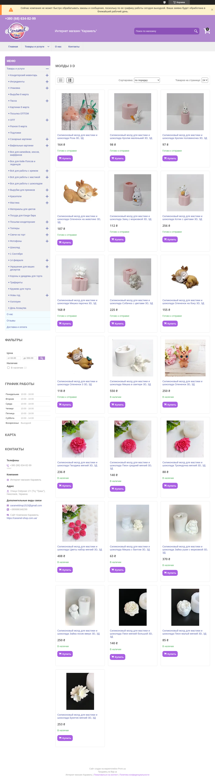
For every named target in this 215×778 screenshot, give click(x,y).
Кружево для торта (20, 288)
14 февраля (16, 260)
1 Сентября (16, 253)
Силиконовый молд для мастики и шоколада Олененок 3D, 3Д (182, 383)
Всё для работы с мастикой (25, 177)
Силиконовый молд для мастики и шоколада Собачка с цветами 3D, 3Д (131, 302)
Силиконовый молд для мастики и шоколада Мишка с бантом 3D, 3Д (130, 548)
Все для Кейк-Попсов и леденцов (22, 163)
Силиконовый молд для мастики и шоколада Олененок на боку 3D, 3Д (183, 302)
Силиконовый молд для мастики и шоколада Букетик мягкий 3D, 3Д (77, 716)
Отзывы (11, 320)
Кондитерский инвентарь (23, 75)
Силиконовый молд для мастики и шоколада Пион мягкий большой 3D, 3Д (131, 633)
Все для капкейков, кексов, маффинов (24, 153)
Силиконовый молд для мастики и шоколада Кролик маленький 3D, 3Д (131, 136)
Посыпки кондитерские (22, 222)
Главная (13, 46)
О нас (58, 46)
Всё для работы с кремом (24, 170)
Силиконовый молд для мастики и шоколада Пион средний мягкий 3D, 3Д (131, 465)
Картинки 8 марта (19, 107)
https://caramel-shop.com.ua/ (22, 518)
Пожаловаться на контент (106, 775)
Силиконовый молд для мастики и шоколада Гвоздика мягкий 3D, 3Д (77, 464)
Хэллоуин (15, 301)
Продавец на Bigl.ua (107, 772)
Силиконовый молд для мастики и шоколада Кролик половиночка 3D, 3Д (184, 136)
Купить (66, 158)
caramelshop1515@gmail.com (26, 505)
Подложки (15, 132)
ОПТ (12, 120)
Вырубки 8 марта (19, 94)
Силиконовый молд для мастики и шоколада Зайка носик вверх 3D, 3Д (78, 632)
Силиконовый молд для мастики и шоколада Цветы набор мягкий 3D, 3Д (79, 548)
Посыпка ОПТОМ (19, 113)
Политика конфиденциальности (134, 775)
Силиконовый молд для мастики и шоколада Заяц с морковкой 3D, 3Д (130, 218)
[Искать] (196, 31)
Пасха (13, 100)
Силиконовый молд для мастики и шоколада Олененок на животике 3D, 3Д (79, 219)
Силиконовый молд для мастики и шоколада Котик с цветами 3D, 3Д (182, 218)
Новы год (15, 295)
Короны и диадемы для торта (26, 276)
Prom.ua (122, 769)
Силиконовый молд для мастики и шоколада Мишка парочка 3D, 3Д (77, 302)
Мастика (14, 202)
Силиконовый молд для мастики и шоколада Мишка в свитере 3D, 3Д (130, 383)
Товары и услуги (34, 46)
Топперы (14, 228)
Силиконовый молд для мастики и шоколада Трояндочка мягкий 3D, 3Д (183, 464)
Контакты (73, 46)
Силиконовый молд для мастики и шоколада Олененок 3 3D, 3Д (77, 383)
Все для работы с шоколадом (26, 183)
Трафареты (16, 282)
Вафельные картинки (21, 145)
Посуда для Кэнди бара (23, 215)
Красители (16, 196)
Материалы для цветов (22, 209)
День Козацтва (18, 308)
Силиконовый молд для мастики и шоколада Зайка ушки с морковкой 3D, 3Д (185, 549)
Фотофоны (16, 241)
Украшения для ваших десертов (22, 268)
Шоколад (15, 247)
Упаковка (15, 88)
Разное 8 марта (18, 126)
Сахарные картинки (21, 139)
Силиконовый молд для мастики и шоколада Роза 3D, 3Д (77, 136)
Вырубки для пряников (22, 190)
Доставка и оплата (17, 327)
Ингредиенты (17, 81)
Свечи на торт (17, 234)
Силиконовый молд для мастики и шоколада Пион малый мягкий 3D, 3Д (184, 632)
